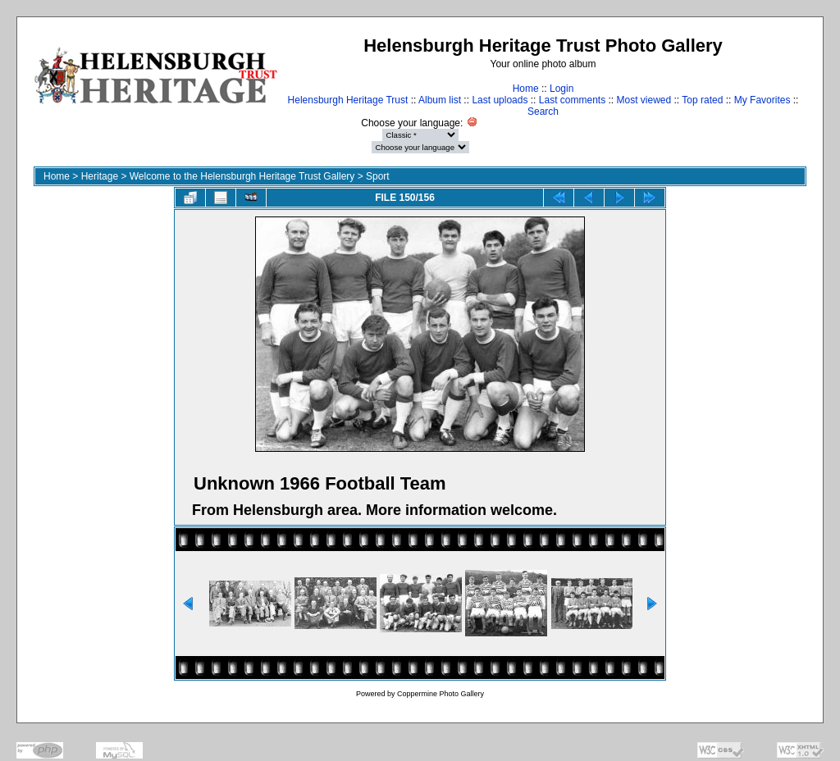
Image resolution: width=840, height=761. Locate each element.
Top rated (702, 100)
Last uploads (499, 100)
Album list (439, 100)
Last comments (572, 100)
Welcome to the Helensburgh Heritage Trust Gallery (242, 176)
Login (561, 88)
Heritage (99, 176)
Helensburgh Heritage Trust (348, 100)
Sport (378, 176)
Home (526, 88)
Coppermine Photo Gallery (440, 694)
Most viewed (644, 100)
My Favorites (762, 100)
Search (543, 111)
